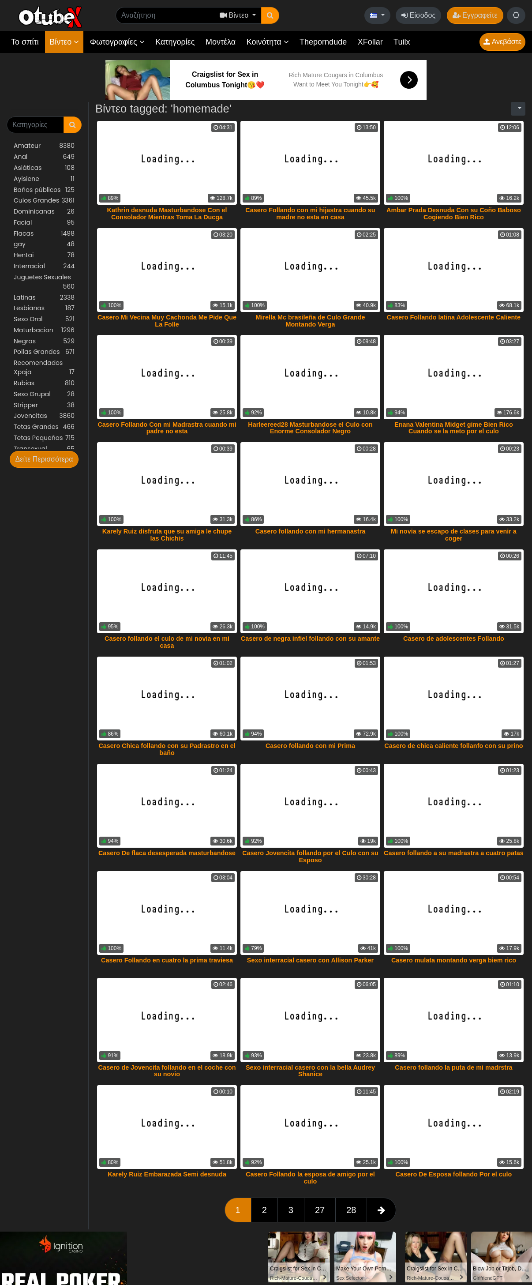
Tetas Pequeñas (44, 438)
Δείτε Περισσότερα (44, 459)
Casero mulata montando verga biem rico (453, 960)
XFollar (370, 42)
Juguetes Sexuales (44, 282)
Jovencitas (44, 416)
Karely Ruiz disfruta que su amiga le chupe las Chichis (167, 535)
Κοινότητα (268, 42)
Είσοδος (418, 15)
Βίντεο (64, 42)
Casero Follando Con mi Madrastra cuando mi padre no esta (166, 428)
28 (351, 1210)
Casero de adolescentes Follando (453, 638)
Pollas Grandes (44, 352)
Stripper (44, 405)
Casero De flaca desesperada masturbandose (167, 853)
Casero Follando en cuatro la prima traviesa (167, 960)
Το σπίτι (25, 42)
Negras (44, 341)
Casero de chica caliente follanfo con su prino (453, 745)
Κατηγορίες (175, 42)
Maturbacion (44, 330)
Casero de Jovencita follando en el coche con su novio (167, 1071)
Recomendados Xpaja (44, 367)
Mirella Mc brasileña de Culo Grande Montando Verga (310, 321)
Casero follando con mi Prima (310, 745)
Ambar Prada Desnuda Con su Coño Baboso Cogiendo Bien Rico (453, 214)
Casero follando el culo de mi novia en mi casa (167, 642)
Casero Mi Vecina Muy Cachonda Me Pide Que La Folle (166, 321)
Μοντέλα (221, 42)
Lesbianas (44, 308)
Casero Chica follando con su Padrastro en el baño (166, 749)
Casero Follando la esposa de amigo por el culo (310, 1178)
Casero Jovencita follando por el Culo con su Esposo (310, 856)
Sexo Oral (44, 319)
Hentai (44, 255)
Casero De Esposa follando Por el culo (453, 1174)
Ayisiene (44, 179)
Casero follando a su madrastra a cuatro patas (454, 853)
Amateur (44, 145)
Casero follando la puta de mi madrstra (453, 1067)
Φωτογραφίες (117, 42)
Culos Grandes (44, 200)
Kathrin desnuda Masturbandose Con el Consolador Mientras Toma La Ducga (167, 214)
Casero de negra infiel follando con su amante (310, 638)
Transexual (44, 449)
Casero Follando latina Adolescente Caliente (454, 317)
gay (44, 244)
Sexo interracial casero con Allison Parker (310, 960)
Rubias (44, 383)
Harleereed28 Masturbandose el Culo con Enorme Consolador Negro (310, 428)
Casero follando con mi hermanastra (310, 531)
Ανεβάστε (502, 41)
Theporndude (323, 42)
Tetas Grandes (44, 427)
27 (320, 1210)
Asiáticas (44, 168)
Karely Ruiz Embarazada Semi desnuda (167, 1174)
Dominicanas (44, 211)
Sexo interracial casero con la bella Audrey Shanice (310, 1071)
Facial (44, 222)
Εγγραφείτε (475, 15)
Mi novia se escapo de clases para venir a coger (454, 535)
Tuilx (401, 42)
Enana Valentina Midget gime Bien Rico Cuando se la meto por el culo (453, 428)
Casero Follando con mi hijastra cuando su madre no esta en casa (310, 214)
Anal (44, 157)
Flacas (44, 233)
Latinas (44, 297)
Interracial (44, 266)
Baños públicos (44, 190)
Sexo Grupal (44, 394)
